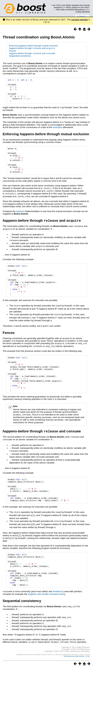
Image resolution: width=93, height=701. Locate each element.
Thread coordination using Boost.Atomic (39, 37)
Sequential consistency (20, 56)
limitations (57, 624)
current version (79, 19)
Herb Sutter (60, 10)
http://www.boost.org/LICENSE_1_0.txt (76, 688)
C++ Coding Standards (83, 11)
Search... (82, 16)
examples (57, 132)
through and (32, 48)
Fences (12, 51)
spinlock (20, 221)
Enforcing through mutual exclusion (33, 45)
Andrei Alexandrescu (77, 10)
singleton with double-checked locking (46, 627)
